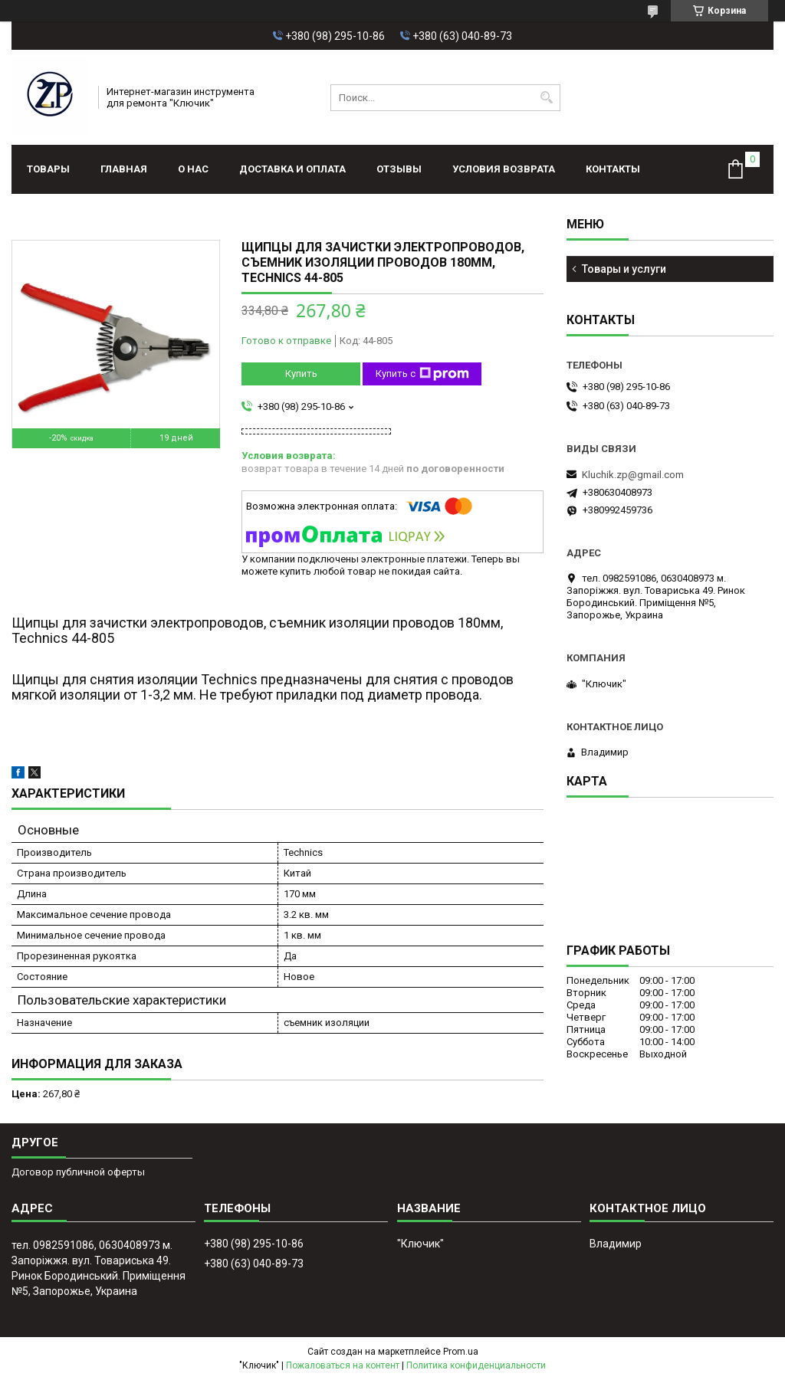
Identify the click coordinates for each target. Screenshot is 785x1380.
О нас (193, 169)
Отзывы (399, 169)
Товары (48, 169)
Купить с (422, 374)
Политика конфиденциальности (476, 1365)
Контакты (613, 169)
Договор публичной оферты (78, 1172)
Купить (301, 373)
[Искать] (547, 97)
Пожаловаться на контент (342, 1365)
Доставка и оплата (292, 169)
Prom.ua (460, 1351)
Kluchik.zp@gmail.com (633, 474)
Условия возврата (503, 169)
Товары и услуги (624, 269)
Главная (123, 169)
